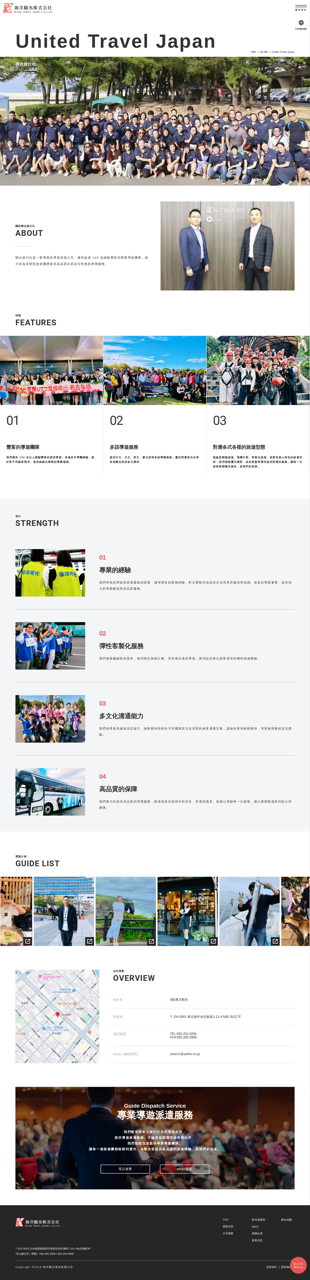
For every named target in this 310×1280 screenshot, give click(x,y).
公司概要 (228, 1233)
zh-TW (263, 51)
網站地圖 (286, 1219)
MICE (255, 1226)
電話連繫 (125, 1169)
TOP (253, 51)
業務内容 (228, 1226)
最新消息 (257, 1240)
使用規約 (271, 1267)
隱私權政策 (288, 1267)
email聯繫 (184, 1169)
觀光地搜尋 (258, 1219)
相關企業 (257, 1233)
